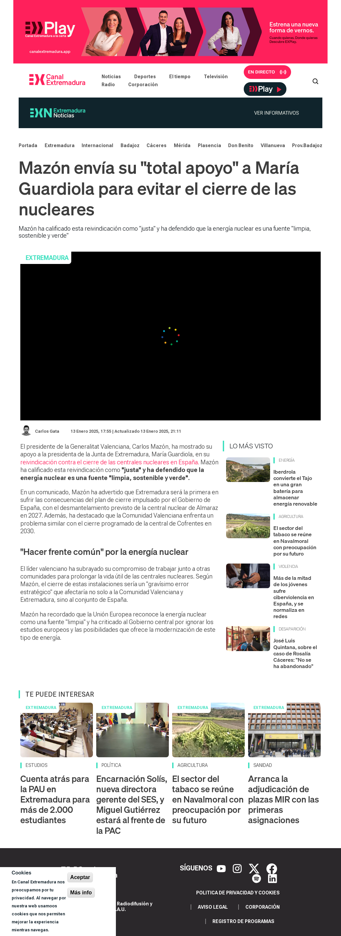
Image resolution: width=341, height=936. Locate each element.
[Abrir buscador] (315, 81)
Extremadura (60, 145)
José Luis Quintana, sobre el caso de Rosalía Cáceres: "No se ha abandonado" (295, 653)
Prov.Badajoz (307, 145)
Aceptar (80, 877)
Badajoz (130, 145)
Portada (28, 145)
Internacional (97, 145)
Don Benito (240, 145)
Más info (81, 892)
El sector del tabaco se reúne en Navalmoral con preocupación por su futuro (294, 541)
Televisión (216, 76)
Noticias (111, 76)
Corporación (143, 84)
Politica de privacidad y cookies (238, 892)
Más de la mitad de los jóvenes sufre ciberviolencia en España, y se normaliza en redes (293, 597)
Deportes (145, 76)
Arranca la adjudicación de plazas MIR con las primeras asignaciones (283, 799)
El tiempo (179, 76)
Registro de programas (243, 921)
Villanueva (273, 145)
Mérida (182, 145)
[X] (255, 868)
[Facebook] (271, 868)
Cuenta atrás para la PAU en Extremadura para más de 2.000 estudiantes (55, 799)
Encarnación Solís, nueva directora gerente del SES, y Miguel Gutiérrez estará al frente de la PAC (131, 804)
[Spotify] (257, 878)
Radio (108, 84)
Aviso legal (213, 907)
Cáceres (157, 145)
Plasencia (209, 145)
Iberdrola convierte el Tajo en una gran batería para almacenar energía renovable (295, 487)
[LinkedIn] (272, 878)
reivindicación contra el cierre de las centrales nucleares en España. (109, 462)
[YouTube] (222, 868)
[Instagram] (238, 868)
